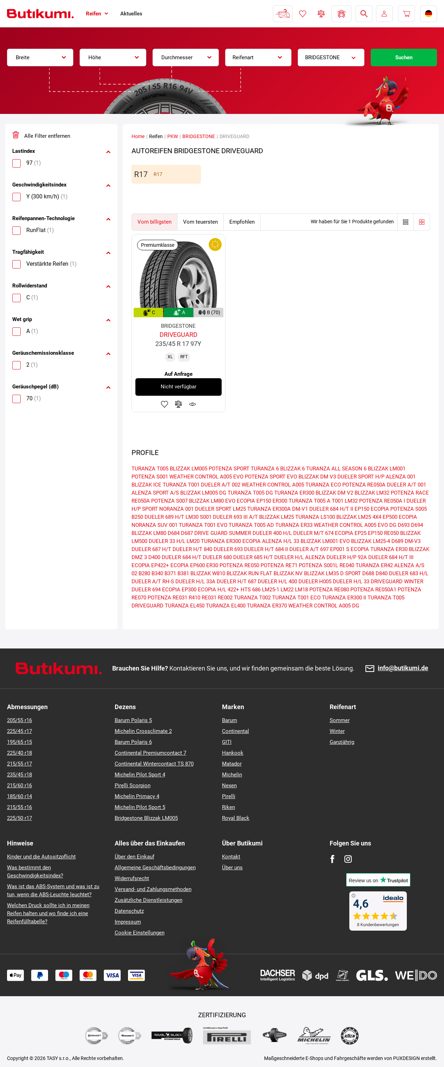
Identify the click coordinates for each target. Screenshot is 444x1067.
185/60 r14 (19, 796)
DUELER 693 (228, 549)
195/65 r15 (19, 742)
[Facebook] (332, 859)
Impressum (128, 922)
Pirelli (228, 796)
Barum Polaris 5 (133, 720)
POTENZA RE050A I (382, 501)
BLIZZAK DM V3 (317, 477)
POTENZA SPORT (229, 468)
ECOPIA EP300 (179, 589)
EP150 (375, 533)
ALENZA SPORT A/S (155, 493)
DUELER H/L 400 (277, 581)
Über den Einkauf (134, 857)
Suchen (403, 57)
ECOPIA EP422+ (150, 565)
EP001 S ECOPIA (349, 549)
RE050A (141, 501)
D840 (382, 573)
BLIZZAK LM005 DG (203, 493)
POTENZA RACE (410, 493)
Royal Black (235, 818)
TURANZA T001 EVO (203, 525)
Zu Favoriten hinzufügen (164, 404)
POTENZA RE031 (167, 597)
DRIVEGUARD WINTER (397, 581)
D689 (397, 541)
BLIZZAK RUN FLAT (249, 573)
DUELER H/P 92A (347, 557)
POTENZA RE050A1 (373, 589)
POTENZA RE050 (239, 565)
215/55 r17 (19, 764)
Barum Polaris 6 (133, 742)
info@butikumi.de (403, 668)
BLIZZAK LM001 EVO (325, 541)
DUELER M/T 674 (313, 533)
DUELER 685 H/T (253, 557)
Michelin (232, 775)
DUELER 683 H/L (408, 573)
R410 (194, 597)
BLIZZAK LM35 (321, 573)
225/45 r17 (19, 731)
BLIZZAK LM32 (372, 493)
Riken (228, 807)
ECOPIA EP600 (187, 565)
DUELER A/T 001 (406, 485)
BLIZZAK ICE (146, 485)
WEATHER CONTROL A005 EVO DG (355, 525)
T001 (337, 501)
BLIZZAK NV (288, 573)
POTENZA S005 (408, 509)
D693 (404, 525)
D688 (368, 573)
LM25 (239, 509)
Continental (235, 731)
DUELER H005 (314, 581)
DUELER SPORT (213, 509)
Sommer (340, 720)
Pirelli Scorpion (132, 785)
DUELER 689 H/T (164, 517)
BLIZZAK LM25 (276, 517)
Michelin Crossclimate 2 (143, 731)
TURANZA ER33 (293, 525)
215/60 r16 (19, 785)
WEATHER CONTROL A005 (273, 485)
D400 (154, 557)
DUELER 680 (217, 557)
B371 (170, 573)
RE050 (391, 533)
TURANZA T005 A (309, 501)
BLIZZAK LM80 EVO (212, 501)
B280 (144, 573)
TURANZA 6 (265, 468)
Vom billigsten (154, 222)
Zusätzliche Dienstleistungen (148, 900)
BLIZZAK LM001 (386, 468)
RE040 (346, 565)
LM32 (351, 501)
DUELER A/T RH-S (153, 581)
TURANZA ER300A (269, 509)
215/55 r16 (19, 807)
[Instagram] (348, 859)
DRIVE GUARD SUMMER (222, 533)
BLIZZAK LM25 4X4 (358, 517)
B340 (157, 573)
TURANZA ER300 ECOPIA (231, 541)
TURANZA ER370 (267, 606)
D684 (174, 533)
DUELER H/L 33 (351, 581)
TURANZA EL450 (184, 606)
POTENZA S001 (150, 477)
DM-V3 (413, 541)
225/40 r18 (19, 753)
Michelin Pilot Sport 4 (140, 775)
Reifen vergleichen (321, 13)
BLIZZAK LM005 (188, 468)
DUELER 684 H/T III (390, 557)
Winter (337, 731)
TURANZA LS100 (315, 517)
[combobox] (40, 57)
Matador (232, 764)
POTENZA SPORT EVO (271, 477)
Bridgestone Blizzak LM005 (146, 818)
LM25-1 (270, 589)
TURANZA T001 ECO (296, 597)
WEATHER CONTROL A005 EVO (206, 477)
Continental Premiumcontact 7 (150, 753)
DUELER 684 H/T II (331, 509)
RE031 (209, 597)
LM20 (193, 541)
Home (138, 136)
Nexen (229, 785)
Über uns (232, 867)
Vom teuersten (200, 222)
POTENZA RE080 (329, 589)
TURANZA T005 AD (251, 525)
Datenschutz (129, 911)
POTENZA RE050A (363, 485)
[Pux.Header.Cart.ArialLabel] (406, 13)
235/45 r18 (19, 775)
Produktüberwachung (192, 404)
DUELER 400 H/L (272, 533)
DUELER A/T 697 (309, 549)
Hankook (232, 753)
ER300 (280, 501)
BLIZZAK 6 (292, 468)
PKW (172, 136)
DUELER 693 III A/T (235, 517)
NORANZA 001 (176, 509)
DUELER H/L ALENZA (299, 557)
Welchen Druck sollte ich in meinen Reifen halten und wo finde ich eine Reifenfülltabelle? (48, 913)
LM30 (192, 517)
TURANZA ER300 (294, 493)
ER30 (212, 565)
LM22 (287, 589)
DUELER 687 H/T (151, 549)
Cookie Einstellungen (139, 933)
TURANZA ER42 (374, 565)
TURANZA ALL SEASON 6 (336, 468)
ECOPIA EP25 (350, 533)
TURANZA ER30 (389, 549)
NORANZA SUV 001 (154, 525)
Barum (229, 720)
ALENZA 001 (401, 477)
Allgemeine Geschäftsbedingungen (155, 867)
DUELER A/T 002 (220, 485)
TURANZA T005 (150, 468)
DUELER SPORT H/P (360, 477)
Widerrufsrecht (132, 878)
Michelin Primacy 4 (137, 796)
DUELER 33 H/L (167, 541)
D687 (187, 533)
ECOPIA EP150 (254, 501)
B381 (183, 573)
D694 (417, 525)
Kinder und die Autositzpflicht (41, 857)
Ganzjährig (342, 742)
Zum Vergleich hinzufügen (178, 404)
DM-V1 (300, 509)
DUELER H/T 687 (236, 581)
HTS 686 (251, 589)
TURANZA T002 (252, 597)
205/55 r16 (19, 720)
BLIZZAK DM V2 (334, 493)
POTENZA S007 (169, 501)
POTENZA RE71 (279, 565)
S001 (205, 517)
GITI (226, 742)
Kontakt (231, 857)
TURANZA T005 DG (250, 493)
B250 (137, 517)
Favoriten (302, 13)
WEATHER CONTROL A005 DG (323, 606)
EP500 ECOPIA (400, 517)
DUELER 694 (146, 589)
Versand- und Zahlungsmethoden (153, 889)
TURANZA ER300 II (344, 597)
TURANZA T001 (181, 485)
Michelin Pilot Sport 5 (140, 807)
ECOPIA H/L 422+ (218, 589)
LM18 (301, 589)
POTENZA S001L (318, 565)
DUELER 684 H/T (181, 557)
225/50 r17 (19, 818)
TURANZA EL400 (225, 606)
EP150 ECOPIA (372, 509)
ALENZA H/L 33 (280, 541)
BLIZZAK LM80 (149, 533)
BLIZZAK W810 (207, 573)
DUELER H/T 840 (192, 549)
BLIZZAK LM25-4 (370, 541)
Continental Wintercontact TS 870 (154, 764)
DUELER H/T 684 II (266, 549)
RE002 (225, 597)
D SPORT (350, 573)
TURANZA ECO (323, 485)
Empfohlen (242, 222)
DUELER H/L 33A (195, 581)
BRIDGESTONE (198, 136)
